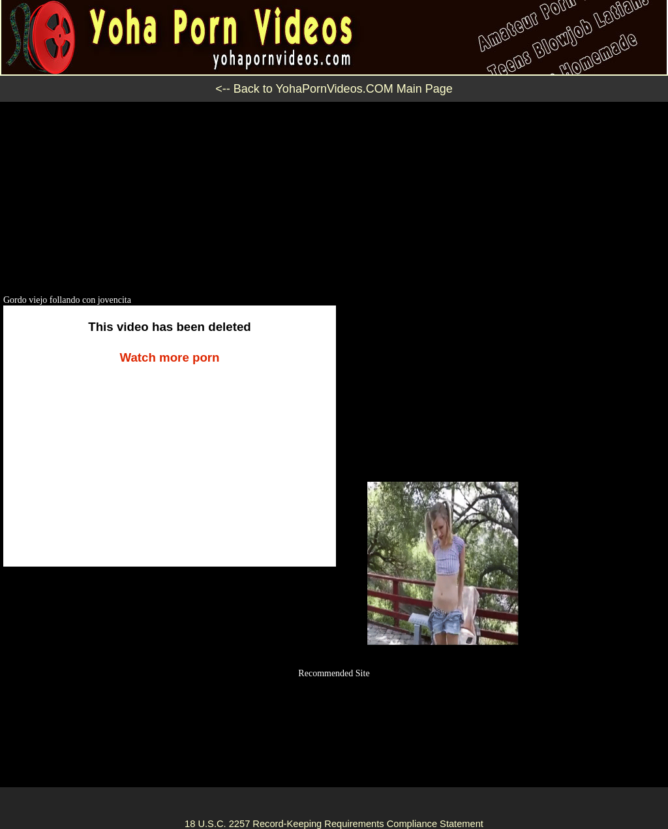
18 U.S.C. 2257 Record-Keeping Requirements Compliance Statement (334, 824)
